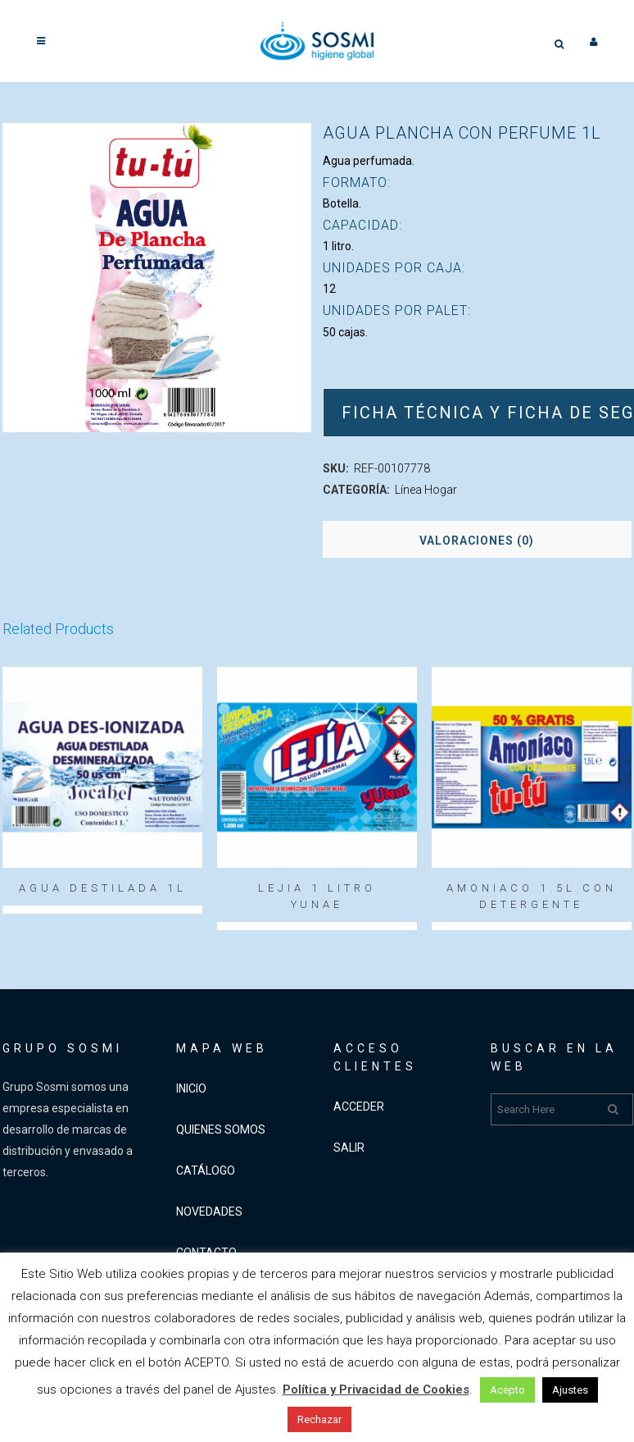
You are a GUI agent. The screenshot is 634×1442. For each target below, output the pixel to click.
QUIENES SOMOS (220, 1129)
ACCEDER (358, 1106)
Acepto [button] (507, 1390)
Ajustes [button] (570, 1390)
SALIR (349, 1147)
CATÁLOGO (205, 1170)
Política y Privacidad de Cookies (376, 1389)
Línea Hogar (426, 489)
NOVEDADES (209, 1211)
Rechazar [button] (319, 1419)
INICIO (191, 1088)
